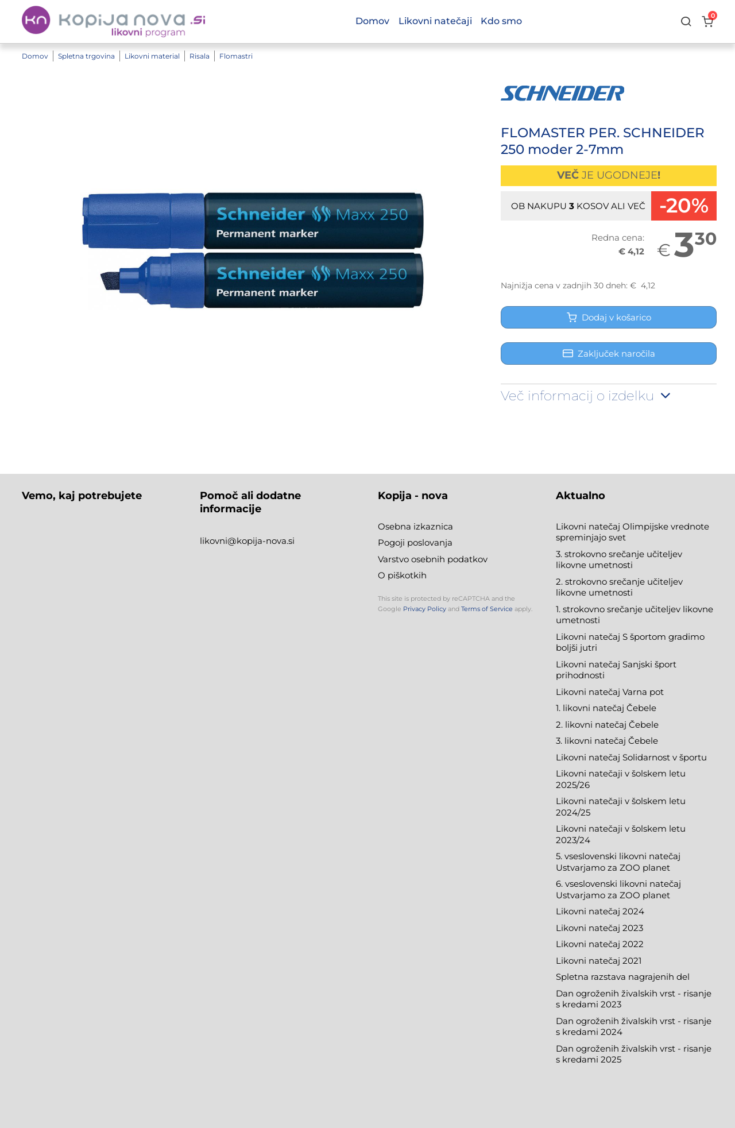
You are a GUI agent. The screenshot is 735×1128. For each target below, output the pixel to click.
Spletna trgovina (86, 56)
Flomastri (236, 56)
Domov (35, 56)
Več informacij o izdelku (587, 396)
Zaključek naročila (609, 353)
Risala (199, 56)
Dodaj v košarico (609, 317)
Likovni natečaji (435, 21)
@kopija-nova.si (261, 540)
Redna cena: (617, 237)
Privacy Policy (424, 609)
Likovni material (152, 56)
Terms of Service (487, 609)
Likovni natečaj (589, 960)
